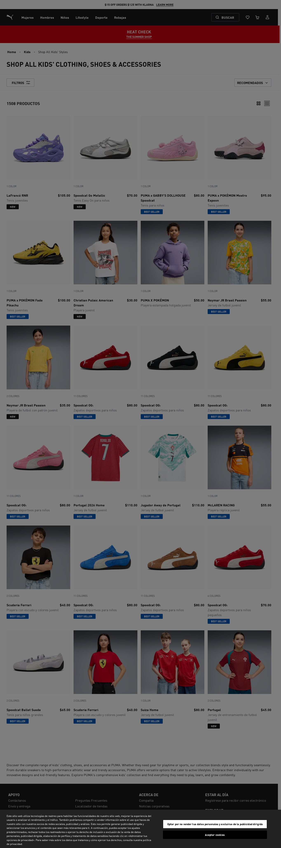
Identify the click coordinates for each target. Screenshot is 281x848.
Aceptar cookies (215, 834)
